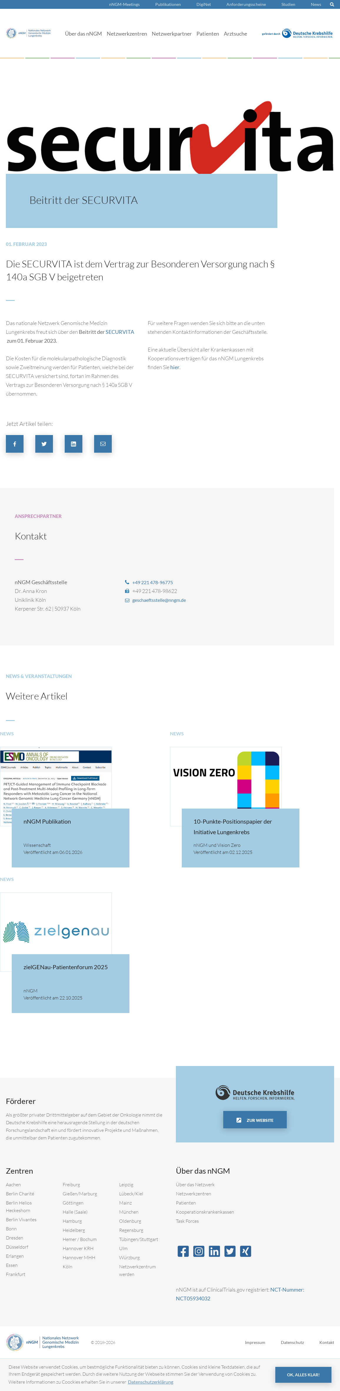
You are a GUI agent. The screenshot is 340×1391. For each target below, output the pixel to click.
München (129, 1244)
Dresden (14, 1270)
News (316, 4)
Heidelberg (74, 1262)
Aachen (13, 1217)
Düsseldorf (17, 1279)
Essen (12, 1297)
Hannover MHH (79, 1290)
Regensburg (131, 1262)
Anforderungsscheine (246, 4)
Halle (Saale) (75, 1244)
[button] (15, 444)
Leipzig (126, 1217)
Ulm (123, 1281)
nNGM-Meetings (124, 4)
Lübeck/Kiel (131, 1226)
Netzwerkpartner (172, 33)
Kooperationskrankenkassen (205, 1244)
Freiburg (71, 1217)
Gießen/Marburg (80, 1226)
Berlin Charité (20, 1226)
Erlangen (15, 1288)
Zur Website (260, 1152)
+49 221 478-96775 (154, 582)
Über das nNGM (83, 33)
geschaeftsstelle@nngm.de (163, 600)
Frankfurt (15, 1307)
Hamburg (72, 1253)
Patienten (207, 33)
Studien (288, 4)
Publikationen (168, 4)
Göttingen (73, 1235)
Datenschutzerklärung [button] (150, 1382)
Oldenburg (130, 1253)
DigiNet (203, 4)
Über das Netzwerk (195, 1217)
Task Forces (187, 1253)
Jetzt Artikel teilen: (29, 423)
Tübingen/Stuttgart (138, 1272)
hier (174, 367)
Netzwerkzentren (127, 33)
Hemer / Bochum (80, 1272)
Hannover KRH (78, 1281)
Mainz (125, 1235)
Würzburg (129, 1290)
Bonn (11, 1261)
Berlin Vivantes (21, 1252)
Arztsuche (235, 33)
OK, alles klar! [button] (303, 1374)
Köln (67, 1299)
